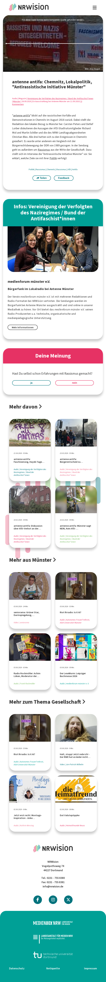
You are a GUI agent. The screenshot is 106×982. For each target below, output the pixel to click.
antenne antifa (21, 115)
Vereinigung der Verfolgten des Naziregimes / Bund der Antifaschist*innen (60, 98)
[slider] (53, 43)
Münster (16, 101)
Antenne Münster (36, 305)
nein (74, 383)
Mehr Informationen (23, 327)
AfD (69, 169)
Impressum (90, 968)
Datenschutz (16, 968)
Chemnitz (51, 169)
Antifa (74, 169)
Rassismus (44, 150)
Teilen (42, 178)
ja (31, 383)
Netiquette (53, 968)
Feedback (63, 178)
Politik (53, 158)
